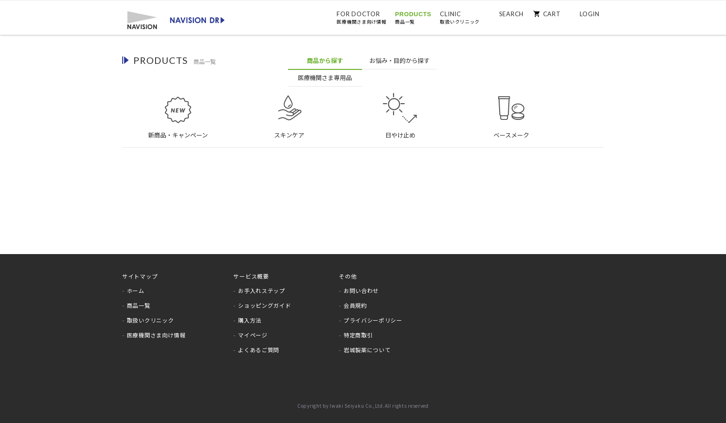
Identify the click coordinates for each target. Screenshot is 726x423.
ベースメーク (511, 107)
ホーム (135, 286)
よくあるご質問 (258, 344)
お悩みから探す (363, 61)
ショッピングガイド (264, 301)
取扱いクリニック (150, 315)
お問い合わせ (361, 286)
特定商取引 (358, 330)
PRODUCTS (413, 18)
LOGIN (590, 14)
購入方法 (250, 315)
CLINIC (460, 17)
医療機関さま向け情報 (156, 330)
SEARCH (511, 14)
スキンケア (289, 107)
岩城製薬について (367, 344)
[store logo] (175, 19)
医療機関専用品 (438, 61)
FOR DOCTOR (361, 17)
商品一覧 (138, 301)
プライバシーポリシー (373, 315)
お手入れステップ (261, 286)
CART (551, 14)
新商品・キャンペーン (178, 107)
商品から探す (289, 60)
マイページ (253, 330)
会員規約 (355, 301)
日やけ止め (400, 107)
